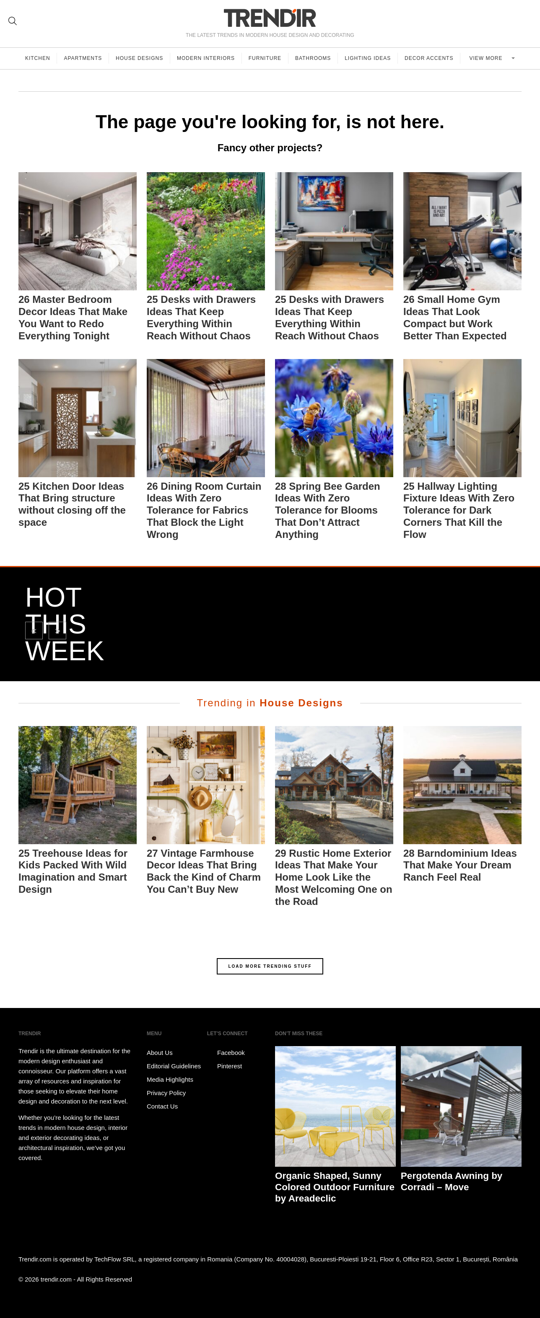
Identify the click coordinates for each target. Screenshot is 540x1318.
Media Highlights (170, 1079)
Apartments (83, 58)
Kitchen (37, 58)
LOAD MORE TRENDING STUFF (270, 966)
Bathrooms (313, 58)
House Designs (140, 58)
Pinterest (224, 1066)
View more (487, 58)
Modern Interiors (206, 58)
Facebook (226, 1053)
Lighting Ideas (368, 58)
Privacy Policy (166, 1092)
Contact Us (162, 1106)
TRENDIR (270, 17)
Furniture (265, 58)
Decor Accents (429, 58)
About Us (160, 1052)
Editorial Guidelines (174, 1066)
